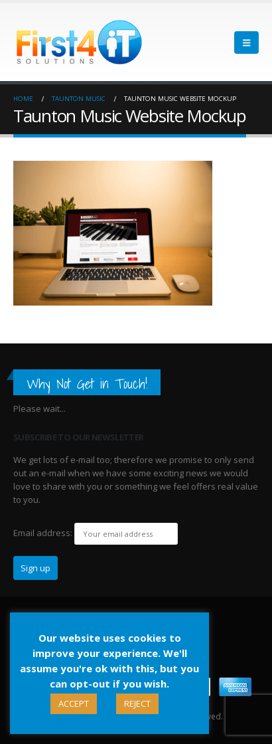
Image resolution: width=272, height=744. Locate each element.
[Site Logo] (79, 42)
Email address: (42, 533)
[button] (246, 42)
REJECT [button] (137, 703)
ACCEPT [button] (73, 703)
